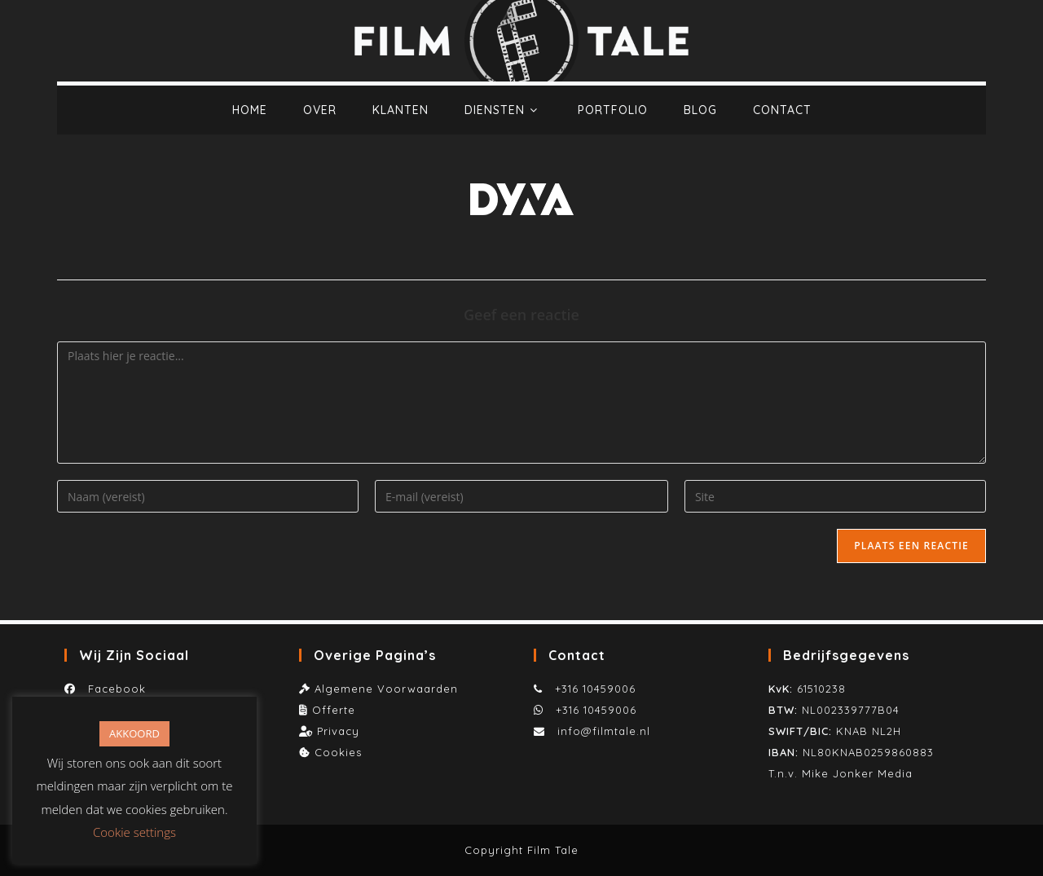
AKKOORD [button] (134, 733)
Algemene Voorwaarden (386, 688)
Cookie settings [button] (134, 832)
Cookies (338, 752)
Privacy (338, 730)
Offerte (333, 709)
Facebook (113, 688)
